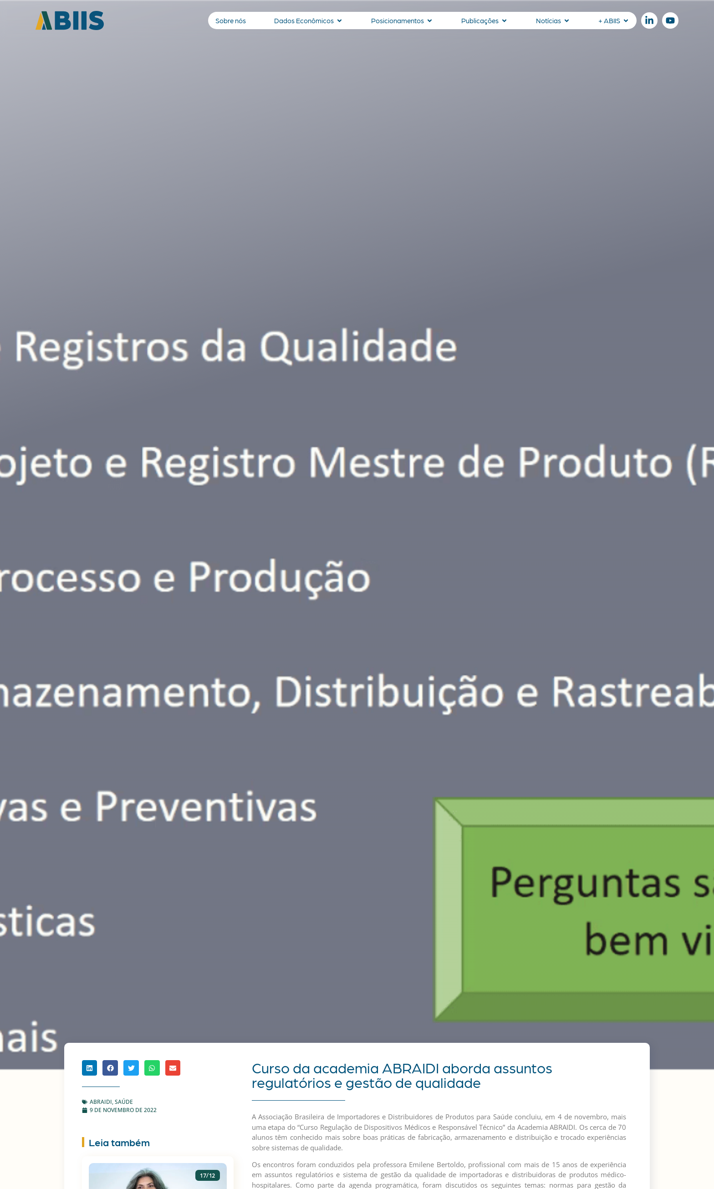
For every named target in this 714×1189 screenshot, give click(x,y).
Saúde (124, 1102)
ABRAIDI (101, 1102)
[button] (89, 1068)
